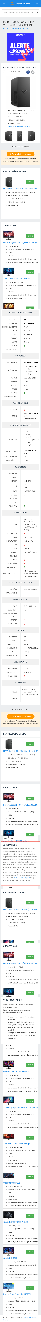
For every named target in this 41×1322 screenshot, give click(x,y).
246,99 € (30, 1288)
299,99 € (30, 1137)
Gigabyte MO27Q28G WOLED (15, 1222)
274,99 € (30, 1177)
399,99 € (30, 236)
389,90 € (30, 308)
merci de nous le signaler (22, 878)
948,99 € (30, 182)
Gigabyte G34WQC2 (11, 1183)
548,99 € (30, 1215)
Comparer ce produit (13, 72)
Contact (25, 1317)
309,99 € (30, 272)
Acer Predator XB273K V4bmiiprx (17, 278)
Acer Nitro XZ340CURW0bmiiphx (17, 1143)
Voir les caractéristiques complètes (19, 126)
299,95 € (30, 1251)
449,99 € (30, 1101)
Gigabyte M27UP (10, 1258)
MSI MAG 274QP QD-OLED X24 (16, 1071)
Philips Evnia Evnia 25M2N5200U (17, 1294)
